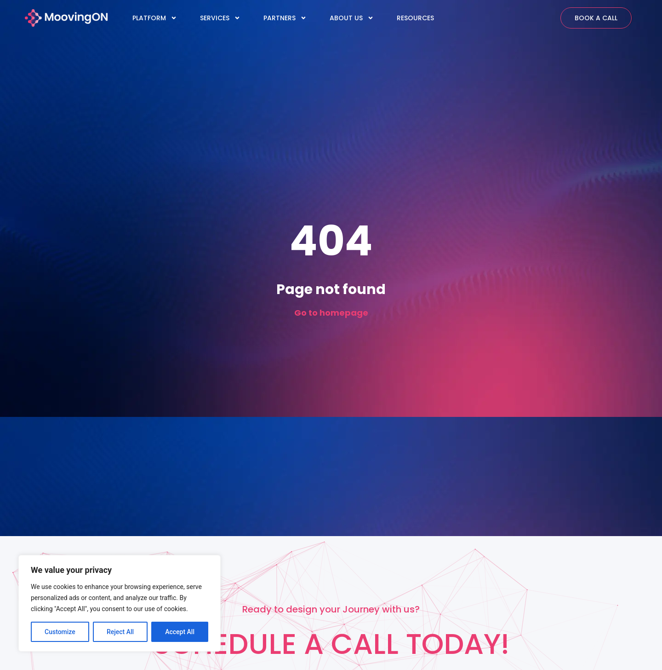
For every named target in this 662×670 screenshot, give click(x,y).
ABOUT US (352, 18)
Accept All (179, 631)
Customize (60, 631)
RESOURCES (415, 18)
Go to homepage (331, 312)
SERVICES (220, 18)
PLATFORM (154, 18)
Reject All (120, 631)
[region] (119, 603)
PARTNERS (285, 18)
